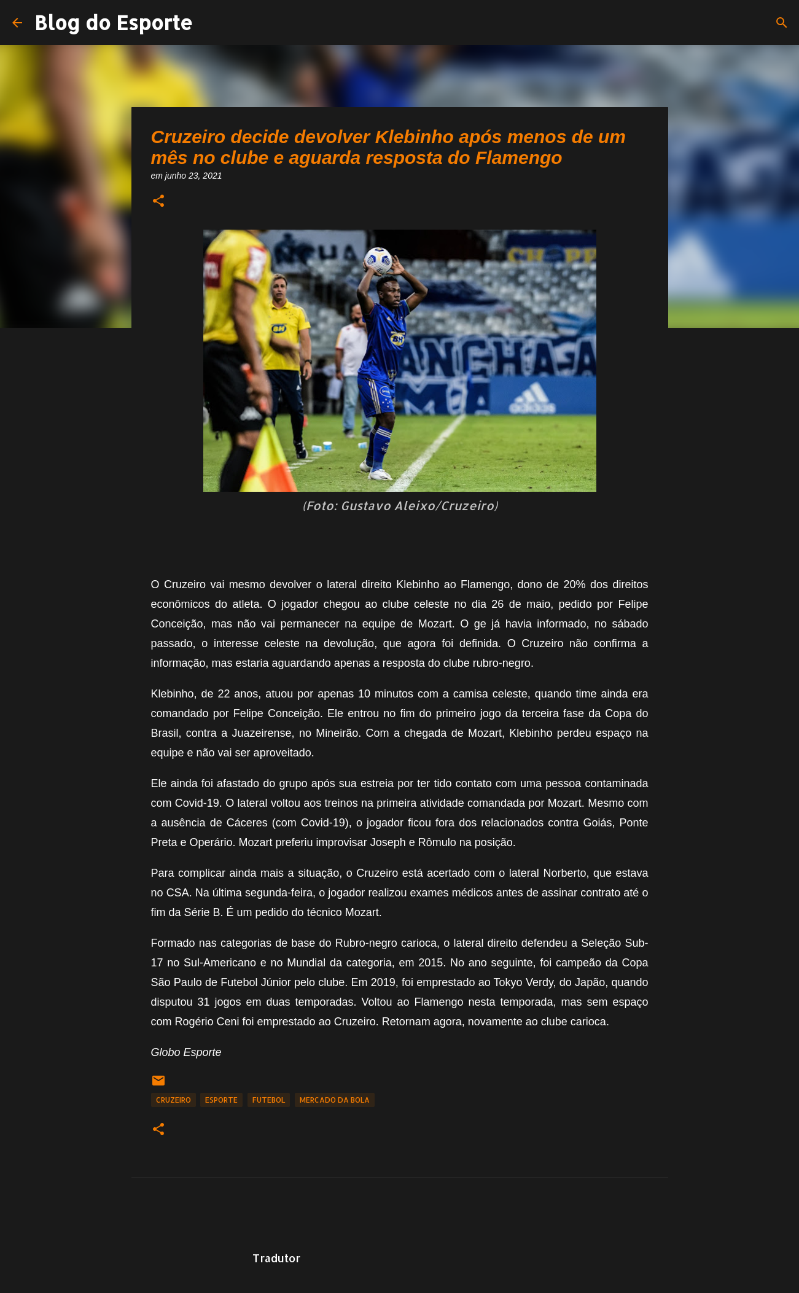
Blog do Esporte (113, 22)
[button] (158, 201)
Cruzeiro (173, 1100)
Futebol (268, 1100)
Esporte (221, 1100)
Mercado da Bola (335, 1100)
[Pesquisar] (781, 22)
